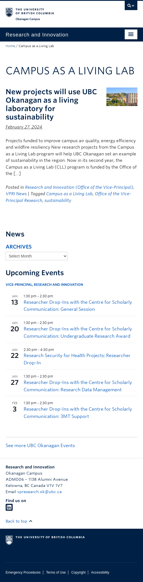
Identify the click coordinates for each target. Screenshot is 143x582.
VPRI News (16, 193)
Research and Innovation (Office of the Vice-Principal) (79, 187)
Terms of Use (56, 572)
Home (10, 46)
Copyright (78, 572)
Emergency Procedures (23, 572)
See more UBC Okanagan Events (40, 445)
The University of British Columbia (52, 11)
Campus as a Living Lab (69, 193)
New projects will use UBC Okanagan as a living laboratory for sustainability (51, 104)
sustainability (57, 200)
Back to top (19, 521)
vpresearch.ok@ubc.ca (39, 491)
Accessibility (100, 572)
